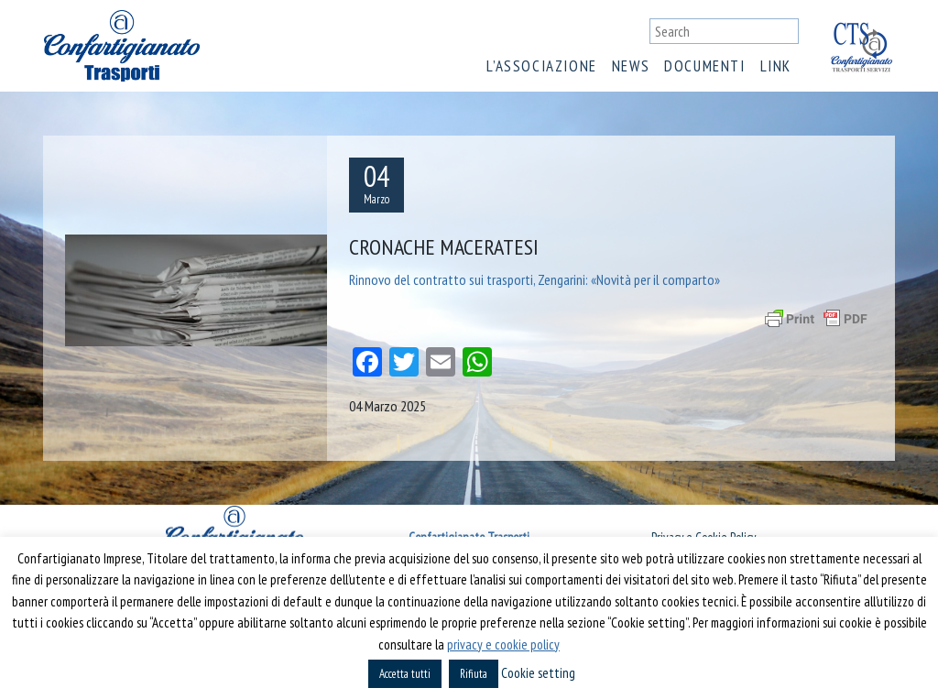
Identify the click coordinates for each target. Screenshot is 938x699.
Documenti (704, 66)
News (630, 66)
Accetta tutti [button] (405, 674)
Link (775, 66)
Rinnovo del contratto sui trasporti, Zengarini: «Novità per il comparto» (534, 279)
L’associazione (541, 66)
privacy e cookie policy (503, 644)
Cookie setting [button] (538, 673)
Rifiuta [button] (473, 674)
